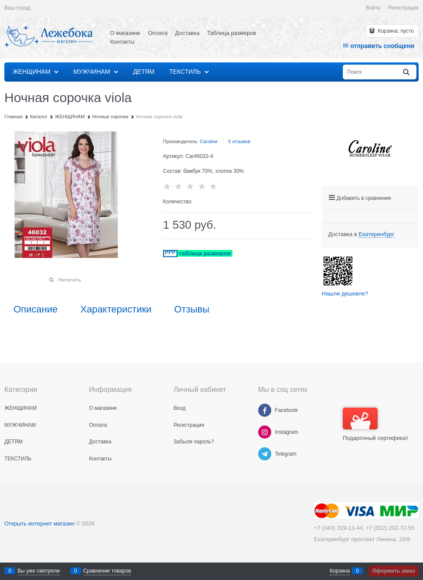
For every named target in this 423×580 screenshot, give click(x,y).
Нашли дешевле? (345, 293)
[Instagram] (264, 432)
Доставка (187, 33)
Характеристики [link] (115, 309)
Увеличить (69, 279)
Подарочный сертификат (375, 424)
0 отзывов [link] (239, 141)
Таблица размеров (231, 33)
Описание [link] (36, 309)
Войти (373, 8)
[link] (376, 234)
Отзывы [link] (191, 309)
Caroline (209, 141)
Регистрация (403, 8)
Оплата (157, 33)
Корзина (340, 570)
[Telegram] (264, 453)
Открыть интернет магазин (39, 523)
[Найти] (406, 72)
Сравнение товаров (107, 570)
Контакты (122, 41)
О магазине (125, 33)
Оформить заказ (393, 571)
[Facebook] (264, 410)
